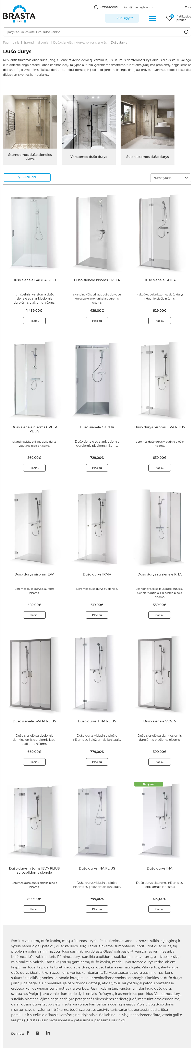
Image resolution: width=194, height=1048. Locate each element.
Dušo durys (119, 42)
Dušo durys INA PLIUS (97, 868)
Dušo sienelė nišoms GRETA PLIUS (34, 429)
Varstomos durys (167, 994)
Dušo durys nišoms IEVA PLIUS (159, 427)
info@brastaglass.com (139, 7)
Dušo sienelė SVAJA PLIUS (34, 721)
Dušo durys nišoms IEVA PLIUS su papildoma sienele (34, 870)
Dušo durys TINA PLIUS (97, 721)
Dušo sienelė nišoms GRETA (97, 280)
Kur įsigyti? (125, 18)
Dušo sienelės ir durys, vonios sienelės (80, 42)
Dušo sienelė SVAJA (159, 721)
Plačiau (34, 320)
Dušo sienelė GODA (160, 280)
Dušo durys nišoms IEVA (34, 574)
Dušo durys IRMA (97, 574)
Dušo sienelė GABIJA (97, 427)
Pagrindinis (11, 42)
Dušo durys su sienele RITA (159, 574)
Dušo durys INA (159, 868)
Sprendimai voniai (36, 42)
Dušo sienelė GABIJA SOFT (34, 280)
